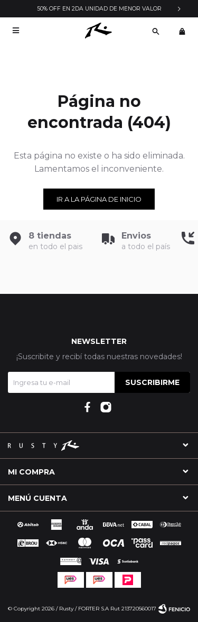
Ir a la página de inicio (99, 199)
